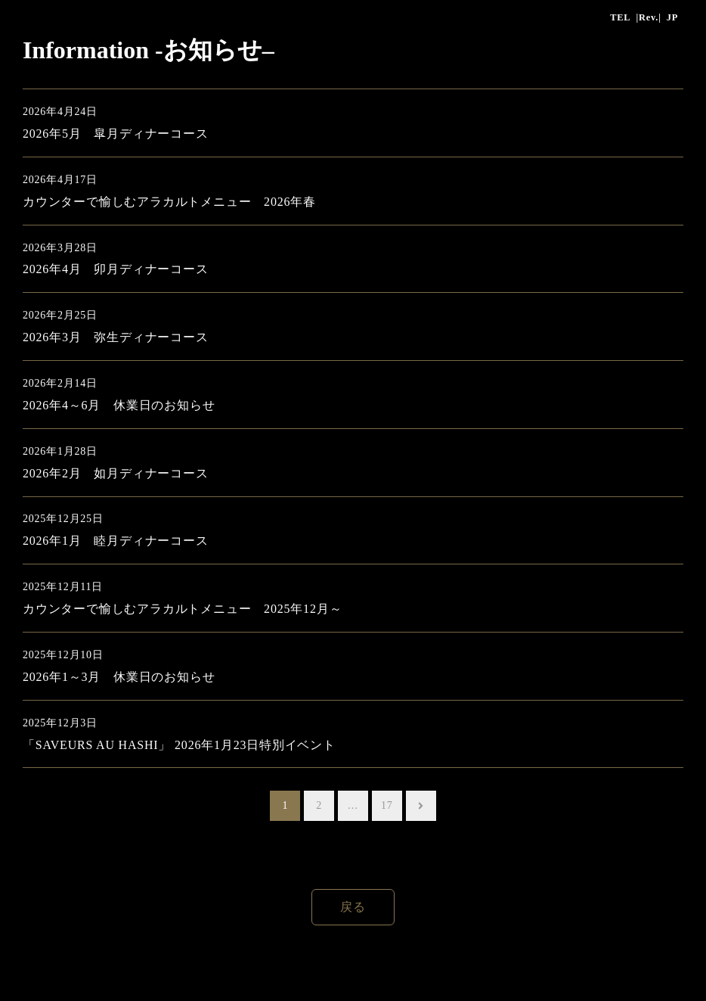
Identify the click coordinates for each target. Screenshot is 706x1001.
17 (387, 805)
